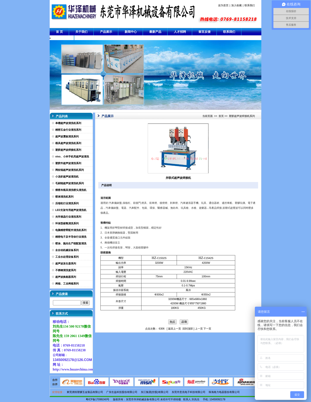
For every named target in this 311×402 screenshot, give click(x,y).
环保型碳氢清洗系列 (67, 223)
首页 (221, 116)
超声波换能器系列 (65, 276)
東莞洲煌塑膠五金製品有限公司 (85, 392)
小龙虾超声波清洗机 (67, 176)
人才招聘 (180, 31)
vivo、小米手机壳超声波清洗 (72, 156)
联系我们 (249, 5)
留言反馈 (204, 31)
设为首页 (223, 5)
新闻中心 (131, 31)
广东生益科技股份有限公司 (121, 392)
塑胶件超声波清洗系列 (68, 163)
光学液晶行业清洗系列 (68, 216)
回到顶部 (187, 328)
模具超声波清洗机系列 (68, 143)
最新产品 (155, 31)
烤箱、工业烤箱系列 (67, 283)
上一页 (199, 328)
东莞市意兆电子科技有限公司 (188, 392)
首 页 (59, 31)
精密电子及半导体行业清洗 (70, 236)
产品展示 (106, 31)
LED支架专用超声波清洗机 (70, 210)
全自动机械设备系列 (67, 250)
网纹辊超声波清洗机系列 (69, 169)
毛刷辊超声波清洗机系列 (69, 183)
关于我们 (81, 31)
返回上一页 (174, 328)
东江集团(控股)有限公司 (154, 392)
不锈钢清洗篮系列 (65, 270)
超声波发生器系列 (65, 263)
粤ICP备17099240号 (97, 399)
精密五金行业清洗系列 (68, 129)
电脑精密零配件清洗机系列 (70, 230)
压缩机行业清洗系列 (67, 203)
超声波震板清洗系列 (67, 136)
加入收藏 (236, 5)
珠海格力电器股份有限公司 (224, 392)
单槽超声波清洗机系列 (68, 123)
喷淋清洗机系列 (64, 196)
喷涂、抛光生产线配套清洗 (70, 243)
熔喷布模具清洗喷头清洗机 (70, 190)
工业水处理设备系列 (67, 256)
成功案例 (62, 39)
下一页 (207, 328)
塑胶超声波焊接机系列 (68, 149)
